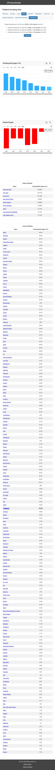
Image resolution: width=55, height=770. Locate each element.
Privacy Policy (27, 764)
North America (7, 202)
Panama (5, 745)
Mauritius (5, 460)
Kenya (4, 640)
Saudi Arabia (6, 560)
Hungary (5, 300)
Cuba (4, 521)
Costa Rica (6, 678)
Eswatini (5, 665)
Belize (5, 685)
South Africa (6, 463)
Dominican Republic (8, 646)
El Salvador (6, 681)
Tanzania (5, 672)
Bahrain (5, 553)
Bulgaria (5, 245)
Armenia (5, 380)
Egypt (4, 389)
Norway (5, 576)
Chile (4, 341)
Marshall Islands (7, 328)
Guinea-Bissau (7, 694)
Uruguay (5, 469)
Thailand (6, 508)
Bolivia (5, 601)
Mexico (5, 556)
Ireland (5, 498)
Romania (5, 322)
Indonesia (5, 255)
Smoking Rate (33, 17)
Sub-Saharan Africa (8, 215)
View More (27, 35)
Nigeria (5, 752)
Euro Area (5, 193)
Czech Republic (7, 325)
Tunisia (5, 466)
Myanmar (5, 235)
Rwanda (5, 569)
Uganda (5, 713)
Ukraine (5, 386)
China (4, 412)
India (4, 396)
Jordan (5, 274)
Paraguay (5, 643)
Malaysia (5, 441)
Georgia (5, 306)
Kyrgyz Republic (7, 357)
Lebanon (5, 280)
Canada (5, 617)
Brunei (4, 540)
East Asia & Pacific (8, 199)
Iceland (5, 669)
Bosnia (5, 268)
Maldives (5, 370)
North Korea (6, 537)
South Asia (6, 196)
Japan (4, 505)
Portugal (5, 373)
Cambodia (5, 531)
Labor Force (47, 13)
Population (5, 13)
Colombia (5, 691)
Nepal (4, 351)
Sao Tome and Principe (9, 707)
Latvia (4, 284)
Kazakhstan (6, 437)
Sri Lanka (5, 495)
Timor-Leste (6, 251)
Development (38, 13)
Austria (5, 383)
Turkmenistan (6, 739)
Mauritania (6, 662)
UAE (4, 675)
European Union (7, 189)
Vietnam (5, 425)
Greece (5, 293)
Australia (5, 588)
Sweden (5, 421)
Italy (4, 431)
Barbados (5, 723)
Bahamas (5, 624)
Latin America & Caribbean (10, 212)
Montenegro (6, 303)
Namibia (5, 579)
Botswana (5, 518)
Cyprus (5, 271)
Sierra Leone (6, 595)
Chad (4, 717)
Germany (5, 450)
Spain (4, 344)
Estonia (5, 348)
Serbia (5, 248)
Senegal (5, 729)
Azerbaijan (6, 492)
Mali (4, 704)
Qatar (4, 598)
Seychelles (6, 479)
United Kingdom (7, 572)
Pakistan (5, 511)
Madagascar (6, 364)
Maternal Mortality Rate (21, 17)
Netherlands (6, 453)
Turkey (5, 316)
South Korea (6, 485)
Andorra (5, 264)
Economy (12, 13)
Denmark (5, 547)
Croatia (5, 258)
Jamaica (5, 656)
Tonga (4, 312)
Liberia (5, 697)
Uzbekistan (6, 534)
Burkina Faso (6, 566)
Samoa (5, 428)
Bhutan (5, 515)
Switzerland (6, 376)
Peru (4, 720)
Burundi (5, 630)
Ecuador (5, 652)
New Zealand (6, 614)
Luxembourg (6, 415)
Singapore (6, 544)
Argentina (5, 405)
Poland (5, 408)
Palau (4, 524)
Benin (4, 736)
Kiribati (5, 239)
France (5, 277)
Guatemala (6, 620)
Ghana (4, 749)
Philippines (6, 476)
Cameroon (6, 726)
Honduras (5, 604)
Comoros (5, 528)
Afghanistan (6, 418)
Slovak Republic (7, 296)
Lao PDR (5, 360)
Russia (5, 338)
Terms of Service (27, 767)
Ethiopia (5, 742)
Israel (4, 473)
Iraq (4, 501)
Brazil (4, 608)
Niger (4, 710)
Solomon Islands (7, 261)
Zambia (5, 563)
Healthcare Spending (8, 17)
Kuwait (5, 489)
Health (24, 13)
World (4, 209)
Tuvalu (5, 287)
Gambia (5, 649)
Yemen (5, 447)
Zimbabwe (6, 627)
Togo (4, 733)
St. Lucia (5, 582)
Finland (5, 434)
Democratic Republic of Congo (11, 611)
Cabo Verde (6, 636)
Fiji (4, 354)
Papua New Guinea (8, 242)
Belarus (5, 319)
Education (30, 13)
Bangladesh (6, 290)
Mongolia (5, 335)
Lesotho (5, 399)
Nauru (4, 232)
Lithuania (5, 309)
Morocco (5, 592)
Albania (5, 444)
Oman (4, 688)
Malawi (5, 659)
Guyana (5, 633)
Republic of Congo (8, 550)
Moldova (5, 332)
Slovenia (5, 482)
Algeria (5, 457)
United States (7, 402)
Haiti (4, 701)
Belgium (5, 367)
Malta (4, 392)
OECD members (7, 205)
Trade (18, 13)
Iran (4, 585)
